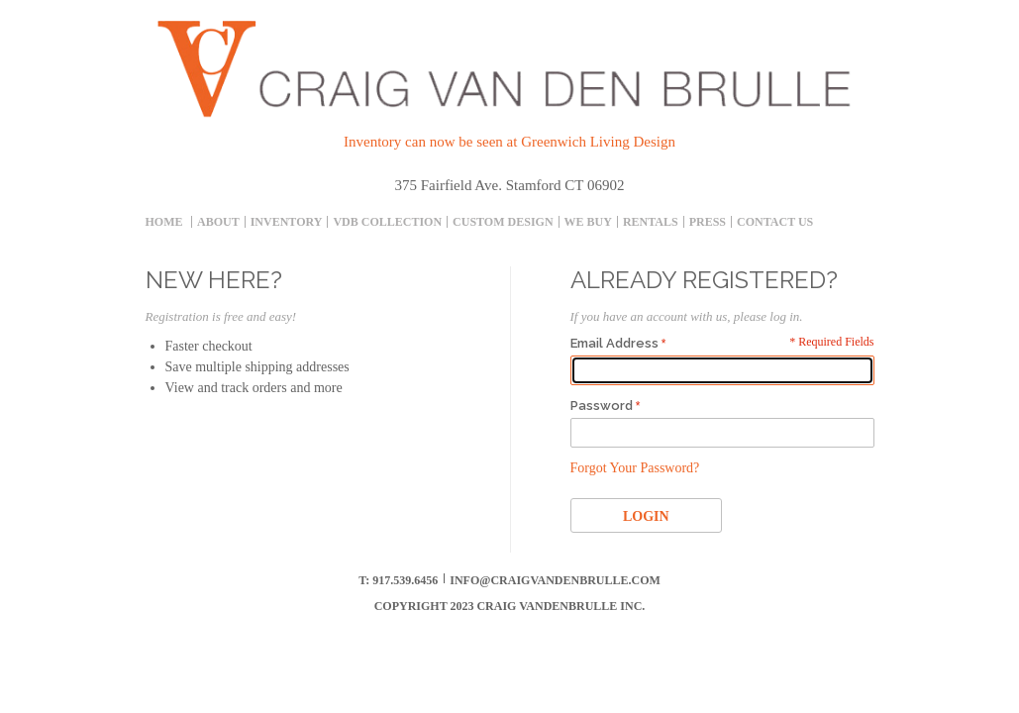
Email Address (614, 343)
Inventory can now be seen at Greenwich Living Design (509, 142)
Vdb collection (387, 222)
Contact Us (775, 222)
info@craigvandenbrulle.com (555, 580)
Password (601, 405)
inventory (287, 222)
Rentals (650, 222)
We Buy (588, 222)
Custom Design (503, 222)
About (218, 222)
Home (164, 222)
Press (707, 222)
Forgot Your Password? (635, 467)
